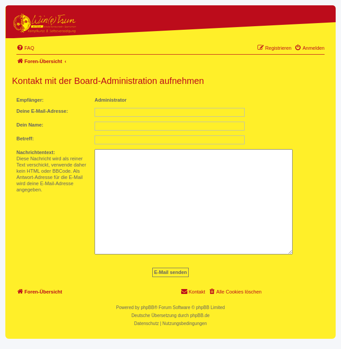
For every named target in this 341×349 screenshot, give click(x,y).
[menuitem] (25, 48)
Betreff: (25, 138)
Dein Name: (30, 124)
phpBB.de (200, 315)
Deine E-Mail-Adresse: (42, 111)
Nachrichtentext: (35, 152)
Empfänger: (30, 100)
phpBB (147, 307)
